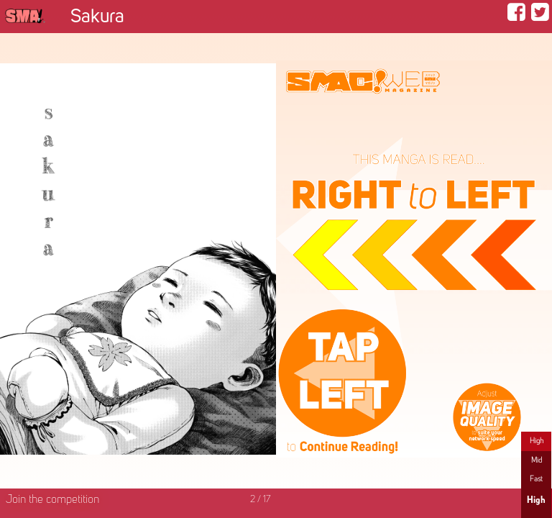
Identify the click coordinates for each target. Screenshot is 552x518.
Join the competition (52, 500)
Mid (536, 460)
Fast (536, 479)
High (536, 441)
